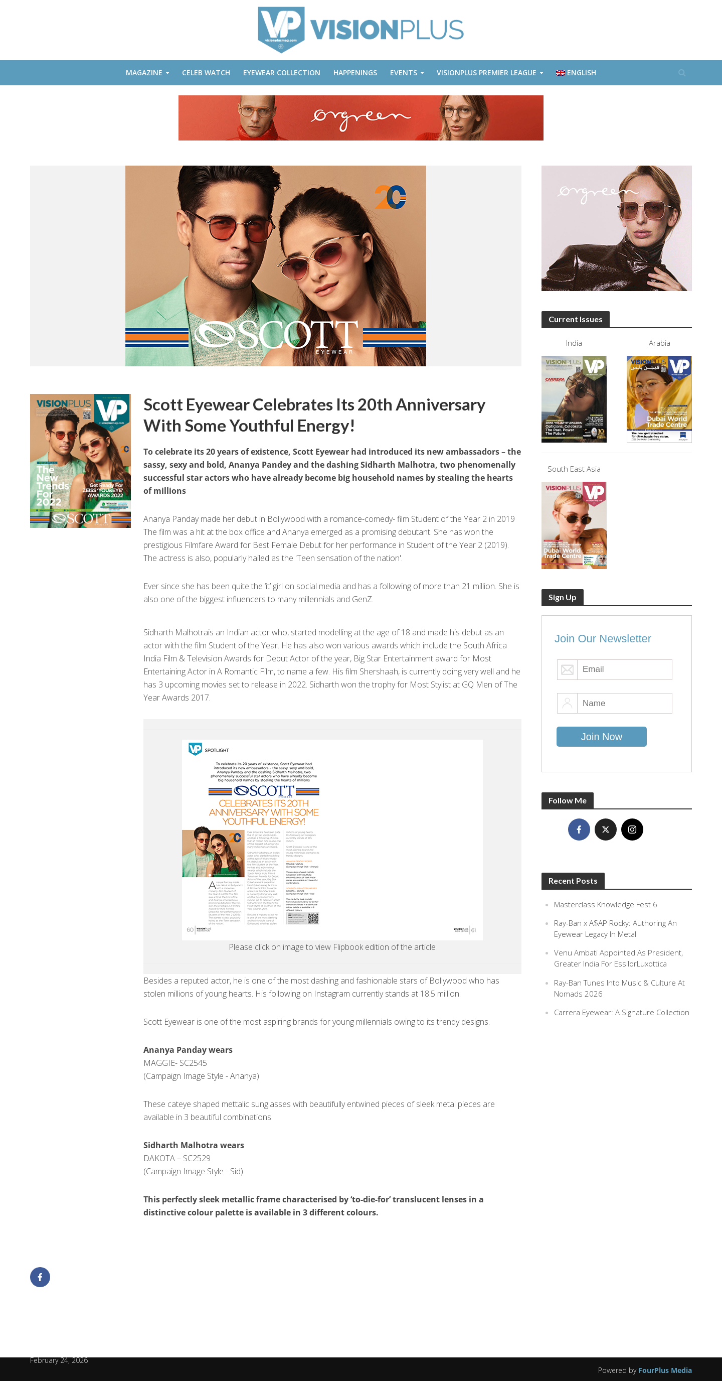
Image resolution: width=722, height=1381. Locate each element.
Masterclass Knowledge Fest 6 (605, 904)
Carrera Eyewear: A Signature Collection (621, 1012)
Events (403, 72)
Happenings (355, 72)
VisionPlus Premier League (486, 72)
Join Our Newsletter (603, 638)
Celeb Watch (206, 72)
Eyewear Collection (281, 72)
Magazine (144, 72)
